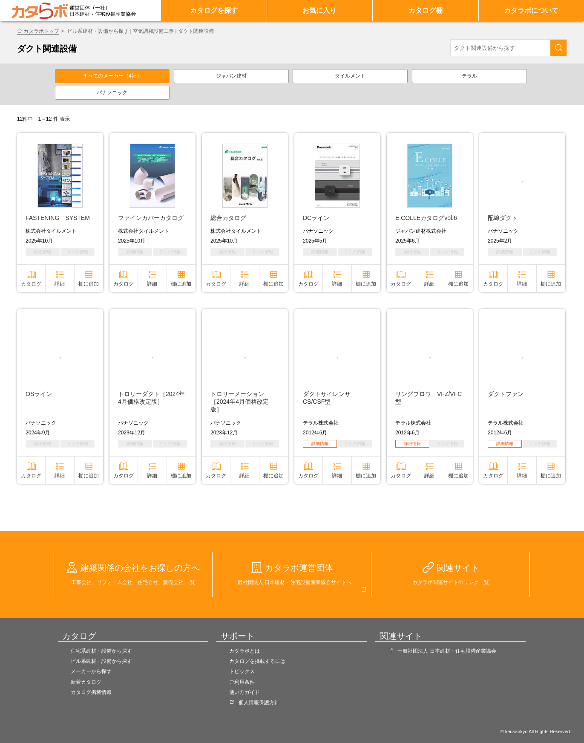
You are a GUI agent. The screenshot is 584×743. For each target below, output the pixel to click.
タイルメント (350, 76)
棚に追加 (88, 284)
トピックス (242, 671)
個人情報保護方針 (259, 702)
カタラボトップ (41, 31)
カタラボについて (531, 10)
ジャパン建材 (231, 76)
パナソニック (112, 92)
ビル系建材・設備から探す (101, 661)
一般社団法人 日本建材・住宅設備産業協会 (446, 651)
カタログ (31, 284)
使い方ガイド (244, 692)
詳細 (60, 284)
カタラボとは (244, 651)
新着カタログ (86, 682)
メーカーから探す (91, 671)
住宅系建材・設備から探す (101, 651)
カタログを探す (214, 10)
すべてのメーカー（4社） (112, 76)
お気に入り (319, 10)
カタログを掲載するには (257, 661)
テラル (469, 76)
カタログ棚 (426, 10)
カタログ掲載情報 (91, 692)
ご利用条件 (242, 682)
